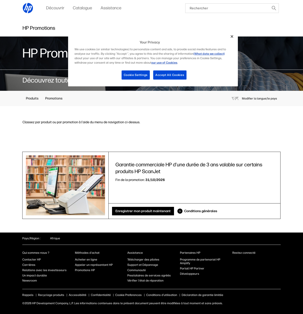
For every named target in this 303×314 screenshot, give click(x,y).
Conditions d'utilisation (161, 295)
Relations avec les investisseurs (44, 270)
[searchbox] (227, 8)
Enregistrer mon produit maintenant (143, 211)
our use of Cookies (164, 62)
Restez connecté (244, 253)
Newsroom (29, 280)
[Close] (232, 36)
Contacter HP (31, 259)
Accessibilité (77, 295)
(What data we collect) (209, 54)
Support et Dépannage (142, 265)
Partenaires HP (190, 253)
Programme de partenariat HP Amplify (200, 261)
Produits (32, 98)
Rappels (28, 295)
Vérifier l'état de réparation (145, 280)
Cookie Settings (136, 75)
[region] (153, 58)
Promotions (53, 98)
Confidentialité (101, 295)
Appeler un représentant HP (94, 265)
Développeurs (190, 274)
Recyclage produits (51, 295)
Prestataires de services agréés (149, 275)
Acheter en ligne (86, 259)
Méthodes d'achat (87, 253)
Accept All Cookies (169, 75)
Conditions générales (200, 211)
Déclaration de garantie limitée (202, 295)
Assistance (135, 253)
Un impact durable (34, 275)
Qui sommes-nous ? (35, 253)
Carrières (28, 265)
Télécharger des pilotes (143, 259)
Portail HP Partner (192, 268)
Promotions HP (85, 270)
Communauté (136, 270)
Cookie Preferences (128, 295)
